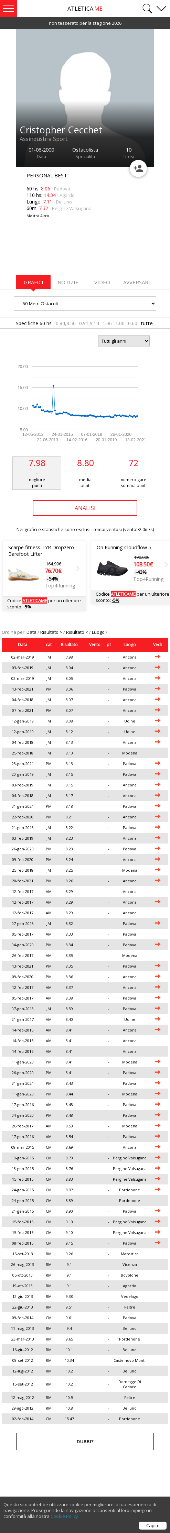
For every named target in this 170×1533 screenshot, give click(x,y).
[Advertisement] (71, 251)
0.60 (132, 323)
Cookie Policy (64, 1517)
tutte (147, 323)
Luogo (99, 632)
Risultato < (77, 632)
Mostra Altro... (39, 215)
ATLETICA (85, 8)
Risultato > (51, 632)
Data (32, 632)
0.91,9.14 (89, 323)
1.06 (107, 323)
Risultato (69, 645)
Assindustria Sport (43, 139)
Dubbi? (85, 1441)
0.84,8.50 (66, 323)
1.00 (120, 323)
